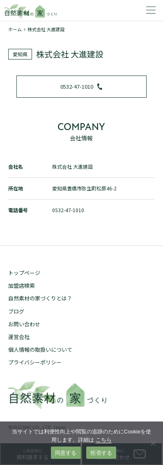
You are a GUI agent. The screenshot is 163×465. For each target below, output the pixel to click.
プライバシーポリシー (35, 362)
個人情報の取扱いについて (40, 349)
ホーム (15, 29)
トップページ (24, 273)
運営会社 (19, 337)
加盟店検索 (21, 285)
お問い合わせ (24, 324)
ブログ (16, 311)
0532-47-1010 (81, 86)
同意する (66, 453)
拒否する (101, 453)
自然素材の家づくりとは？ (40, 298)
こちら (104, 440)
